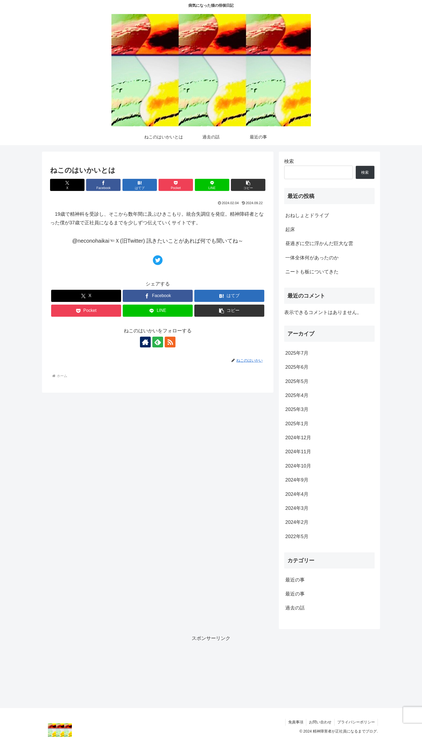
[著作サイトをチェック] (145, 342)
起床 (290, 229)
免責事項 (295, 722)
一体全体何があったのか (312, 257)
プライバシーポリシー (356, 722)
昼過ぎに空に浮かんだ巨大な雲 (319, 243)
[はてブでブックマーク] (139, 185)
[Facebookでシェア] (103, 185)
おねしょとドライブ (307, 215)
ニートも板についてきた (312, 271)
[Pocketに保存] (176, 185)
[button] (248, 185)
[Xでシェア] (67, 185)
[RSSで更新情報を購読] (170, 342)
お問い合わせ (320, 722)
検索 (289, 161)
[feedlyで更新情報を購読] (157, 342)
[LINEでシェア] (212, 185)
